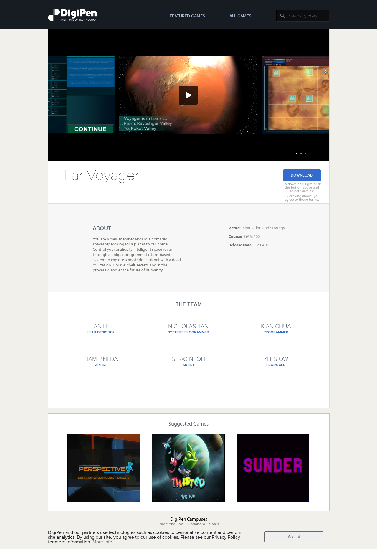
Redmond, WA (170, 524)
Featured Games (187, 16)
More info (102, 542)
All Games (240, 16)
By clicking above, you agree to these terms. (302, 198)
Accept (294, 537)
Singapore (196, 524)
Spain (214, 524)
